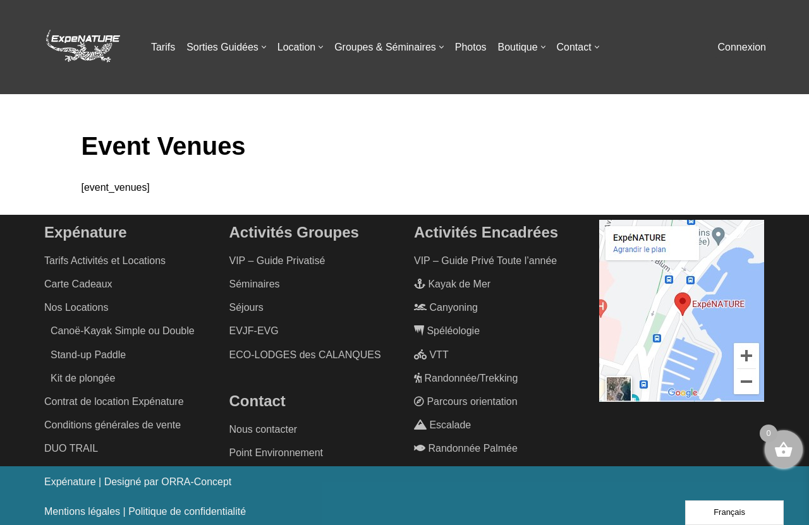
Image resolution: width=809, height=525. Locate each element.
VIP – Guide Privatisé (277, 260)
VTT (431, 354)
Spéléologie (447, 331)
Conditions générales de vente (112, 424)
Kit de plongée (83, 378)
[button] (264, 47)
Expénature (70, 481)
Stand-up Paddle (88, 354)
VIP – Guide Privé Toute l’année (485, 260)
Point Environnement (276, 452)
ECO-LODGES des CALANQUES (305, 354)
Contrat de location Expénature (114, 401)
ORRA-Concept (197, 481)
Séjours (246, 307)
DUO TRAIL (71, 449)
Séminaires (254, 284)
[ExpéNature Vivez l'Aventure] (82, 47)
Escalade (442, 424)
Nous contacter (263, 429)
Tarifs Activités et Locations (105, 260)
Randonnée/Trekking (466, 378)
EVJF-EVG (254, 331)
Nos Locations (76, 307)
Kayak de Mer (452, 284)
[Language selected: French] (734, 512)
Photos (471, 47)
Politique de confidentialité (187, 511)
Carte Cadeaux (78, 284)
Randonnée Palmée (466, 449)
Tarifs (163, 47)
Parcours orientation (466, 401)
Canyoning (446, 307)
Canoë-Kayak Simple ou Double (123, 331)
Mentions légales (82, 511)
